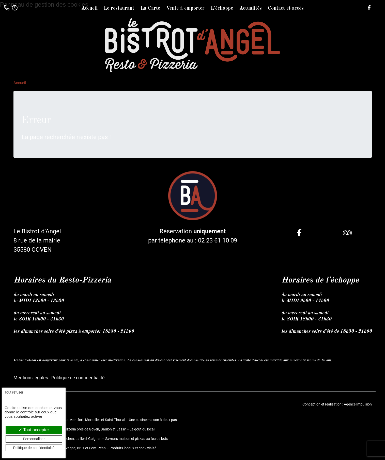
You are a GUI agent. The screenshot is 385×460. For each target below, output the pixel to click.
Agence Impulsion (358, 404)
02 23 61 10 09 (217, 240)
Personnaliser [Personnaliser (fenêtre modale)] (34, 439)
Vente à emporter (185, 8)
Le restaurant (119, 8)
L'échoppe (222, 8)
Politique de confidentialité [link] (34, 448)
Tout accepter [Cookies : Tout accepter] (34, 429)
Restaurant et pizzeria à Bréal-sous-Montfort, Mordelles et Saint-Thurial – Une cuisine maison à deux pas (95, 420)
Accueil (89, 8)
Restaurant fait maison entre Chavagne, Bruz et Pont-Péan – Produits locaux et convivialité (84, 448)
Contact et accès (286, 8)
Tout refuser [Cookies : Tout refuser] (14, 392)
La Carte (150, 8)
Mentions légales (30, 377)
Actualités (250, 8)
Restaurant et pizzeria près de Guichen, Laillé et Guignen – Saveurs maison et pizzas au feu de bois (90, 439)
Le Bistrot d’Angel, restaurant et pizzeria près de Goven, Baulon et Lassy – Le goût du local (84, 429)
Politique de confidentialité (78, 377)
